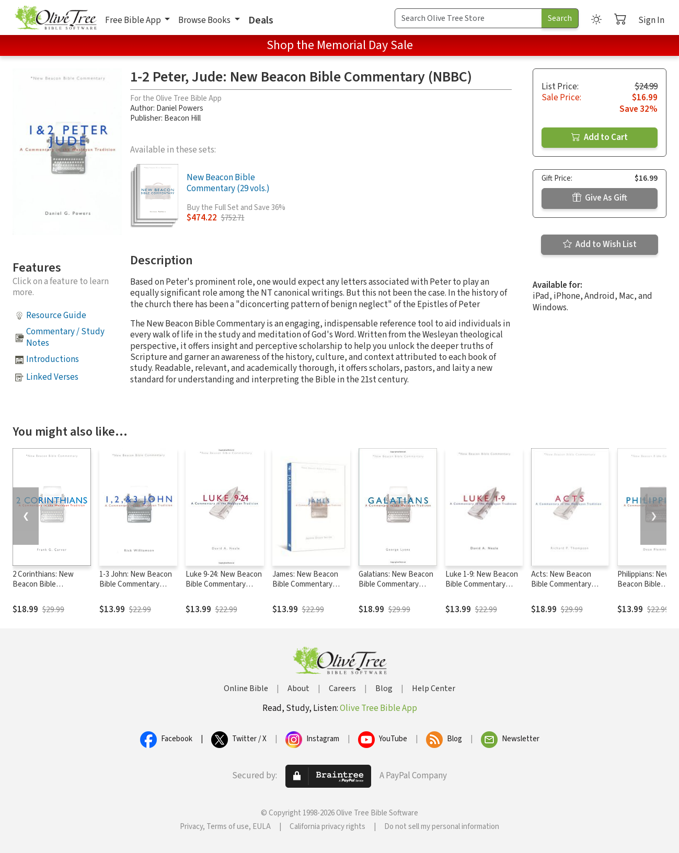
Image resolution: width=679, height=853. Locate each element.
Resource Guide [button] (56, 315)
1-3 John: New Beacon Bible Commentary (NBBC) (135, 584)
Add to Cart (599, 137)
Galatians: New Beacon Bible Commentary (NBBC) (396, 584)
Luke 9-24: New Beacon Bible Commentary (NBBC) (224, 584)
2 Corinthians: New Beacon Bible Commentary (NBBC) (47, 584)
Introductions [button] (52, 359)
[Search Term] (468, 18)
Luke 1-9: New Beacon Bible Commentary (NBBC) (481, 584)
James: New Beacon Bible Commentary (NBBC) (305, 584)
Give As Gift (599, 198)
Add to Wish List (600, 244)
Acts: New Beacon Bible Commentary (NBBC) (561, 584)
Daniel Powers (179, 108)
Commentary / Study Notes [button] (65, 337)
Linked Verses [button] (52, 377)
